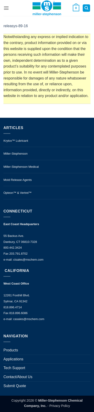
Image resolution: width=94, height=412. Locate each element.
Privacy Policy (59, 406)
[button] (6, 8)
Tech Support (14, 368)
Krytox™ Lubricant (15, 140)
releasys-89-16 (15, 26)
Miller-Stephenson (15, 153)
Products (10, 350)
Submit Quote (14, 386)
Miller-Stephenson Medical (21, 166)
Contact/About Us (17, 377)
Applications (13, 359)
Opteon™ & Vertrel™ (17, 192)
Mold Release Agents (17, 180)
